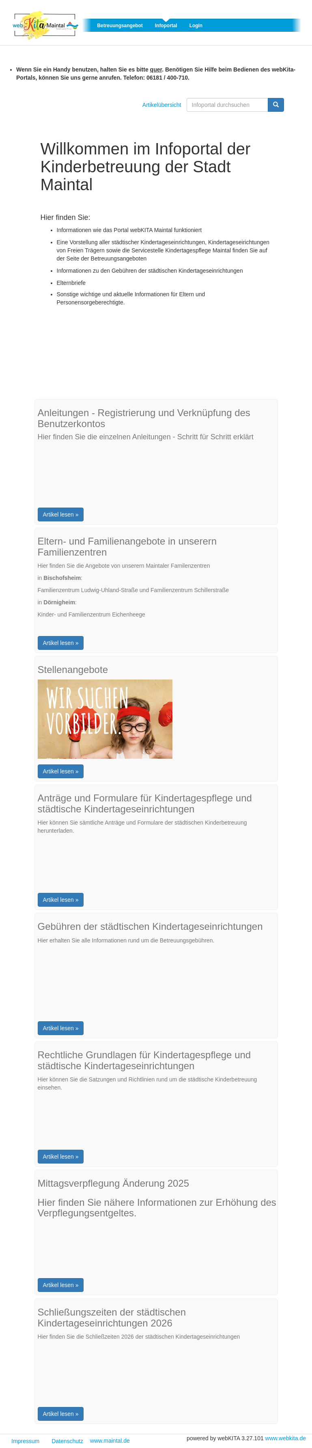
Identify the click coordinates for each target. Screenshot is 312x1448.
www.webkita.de (285, 1438)
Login (195, 25)
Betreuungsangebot (120, 25)
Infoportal (166, 25)
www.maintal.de (110, 1440)
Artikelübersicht (161, 105)
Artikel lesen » (61, 514)
